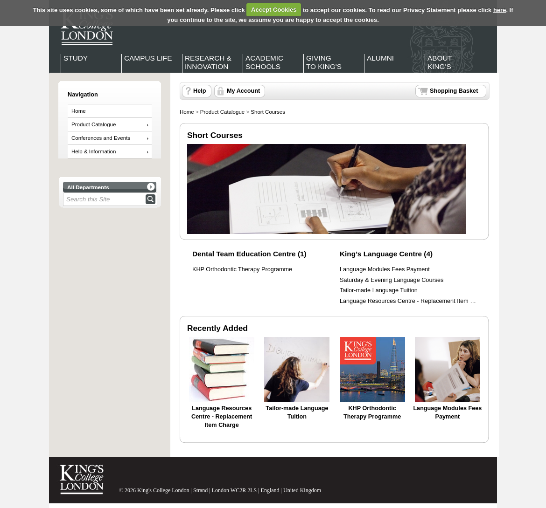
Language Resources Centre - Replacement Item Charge (221, 416)
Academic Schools (264, 62)
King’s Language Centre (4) (386, 254)
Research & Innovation (208, 62)
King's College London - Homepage (84, 27)
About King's (439, 62)
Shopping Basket (454, 91)
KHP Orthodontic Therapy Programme (242, 269)
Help (199, 91)
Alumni (380, 58)
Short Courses (268, 112)
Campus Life (148, 58)
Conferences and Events (100, 138)
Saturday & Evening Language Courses (391, 280)
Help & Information (93, 151)
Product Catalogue (93, 124)
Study (75, 58)
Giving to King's (324, 62)
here (499, 9)
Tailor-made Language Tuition (379, 290)
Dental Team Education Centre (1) (249, 254)
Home (78, 111)
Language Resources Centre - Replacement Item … (408, 301)
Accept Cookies (274, 9)
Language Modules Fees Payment (385, 269)
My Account (243, 91)
